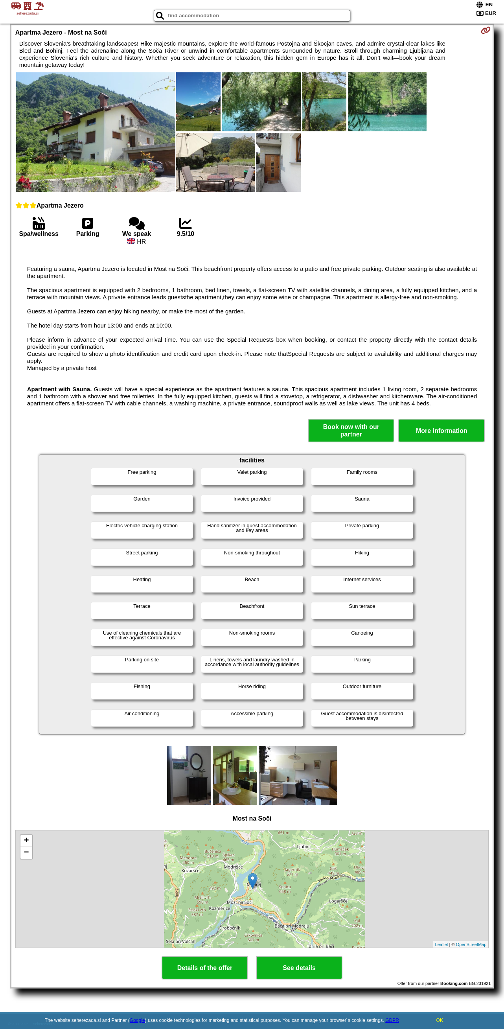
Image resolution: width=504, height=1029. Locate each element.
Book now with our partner (351, 430)
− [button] (26, 853)
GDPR (392, 1020)
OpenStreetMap (471, 944)
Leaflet (441, 944)
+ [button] (26, 841)
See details (299, 968)
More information (441, 430)
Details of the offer (204, 968)
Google (137, 1020)
